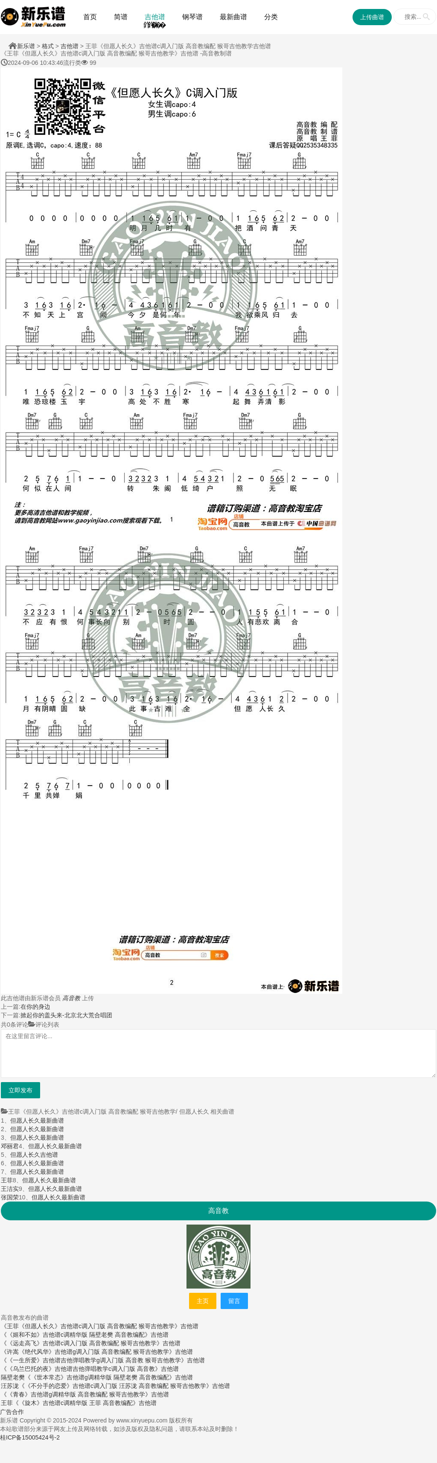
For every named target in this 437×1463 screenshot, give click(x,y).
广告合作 (12, 1411)
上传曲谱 (372, 17)
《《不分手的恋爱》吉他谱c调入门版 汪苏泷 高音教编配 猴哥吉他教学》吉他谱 (124, 1385)
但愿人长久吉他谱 (34, 1154)
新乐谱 (26, 46)
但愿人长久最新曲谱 (37, 1120)
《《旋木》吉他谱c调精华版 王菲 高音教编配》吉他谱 (85, 1402)
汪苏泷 (10, 1385)
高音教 (71, 998)
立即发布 (20, 1090)
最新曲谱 (233, 16)
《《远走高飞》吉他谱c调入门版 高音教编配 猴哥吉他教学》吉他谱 (91, 1343)
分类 (271, 16)
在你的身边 (35, 1006)
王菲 (7, 1180)
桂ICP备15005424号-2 (30, 1437)
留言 (234, 1301)
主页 (203, 1301)
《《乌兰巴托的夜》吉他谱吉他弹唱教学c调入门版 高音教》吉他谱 (90, 1368)
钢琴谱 (192, 16)
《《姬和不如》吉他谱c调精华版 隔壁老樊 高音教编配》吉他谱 (85, 1334)
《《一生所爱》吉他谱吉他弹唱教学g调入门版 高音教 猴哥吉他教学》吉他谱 (103, 1360)
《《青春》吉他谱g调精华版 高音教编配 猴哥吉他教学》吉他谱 (85, 1394)
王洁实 (10, 1188)
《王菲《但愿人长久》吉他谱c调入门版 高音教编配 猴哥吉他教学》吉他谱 (99, 1326)
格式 (48, 46)
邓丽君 (10, 1146)
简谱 (121, 16)
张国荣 (10, 1197)
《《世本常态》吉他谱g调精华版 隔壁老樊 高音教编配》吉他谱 (109, 1377)
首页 (90, 16)
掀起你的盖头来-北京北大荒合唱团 (66, 1015)
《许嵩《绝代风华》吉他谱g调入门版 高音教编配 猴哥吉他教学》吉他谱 (97, 1351)
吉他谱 (155, 16)
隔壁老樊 (13, 1377)
